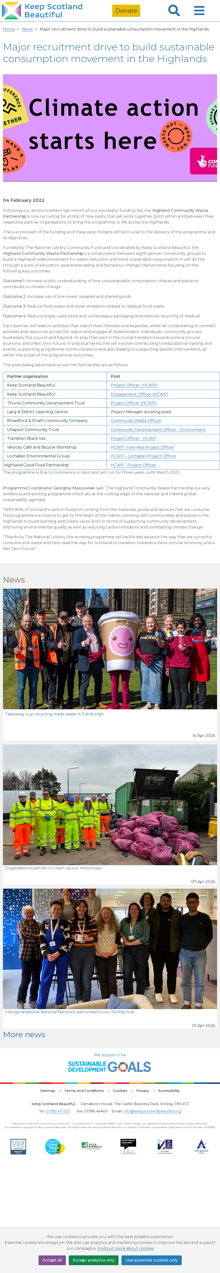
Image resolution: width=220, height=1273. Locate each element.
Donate (126, 10)
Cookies (120, 1091)
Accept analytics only (94, 1260)
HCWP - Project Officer (133, 465)
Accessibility (169, 1091)
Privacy (142, 1091)
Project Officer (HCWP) (134, 403)
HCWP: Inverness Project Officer (142, 447)
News (27, 29)
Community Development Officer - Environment (158, 429)
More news (24, 1034)
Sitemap (47, 1091)
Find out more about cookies (125, 1248)
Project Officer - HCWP (133, 438)
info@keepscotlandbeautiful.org (152, 1111)
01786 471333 (58, 1111)
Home (9, 29)
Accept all (52, 1260)
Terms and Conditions (84, 1091)
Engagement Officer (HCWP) (139, 394)
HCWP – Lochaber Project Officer (143, 456)
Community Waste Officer (136, 420)
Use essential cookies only (151, 1260)
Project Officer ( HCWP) (134, 385)
